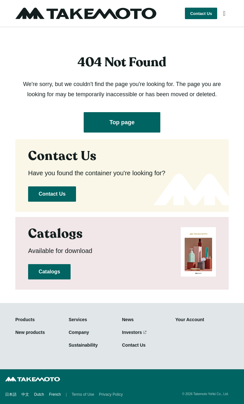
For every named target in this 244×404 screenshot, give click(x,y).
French (55, 394)
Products (25, 319)
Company (79, 332)
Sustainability (83, 345)
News (128, 319)
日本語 (11, 394)
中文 (25, 394)
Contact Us (201, 13)
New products (30, 332)
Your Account (189, 319)
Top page (122, 122)
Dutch (39, 394)
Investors (132, 332)
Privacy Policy (111, 394)
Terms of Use (83, 394)
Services (78, 319)
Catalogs (49, 271)
